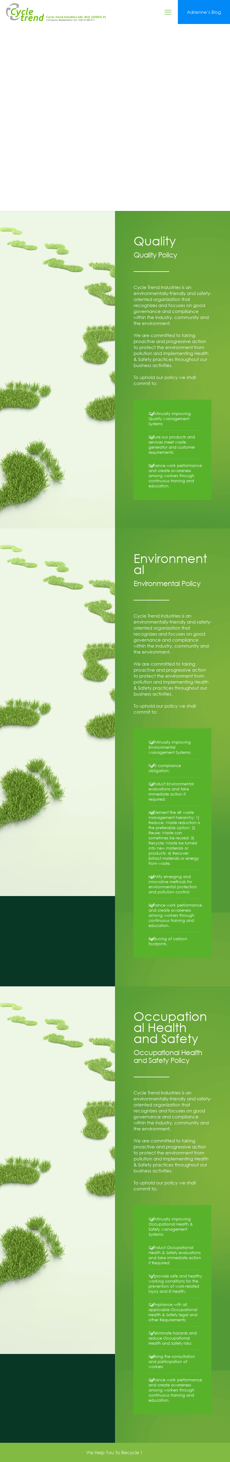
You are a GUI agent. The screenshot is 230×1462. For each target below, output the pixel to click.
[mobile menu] (168, 12)
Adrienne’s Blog (204, 12)
